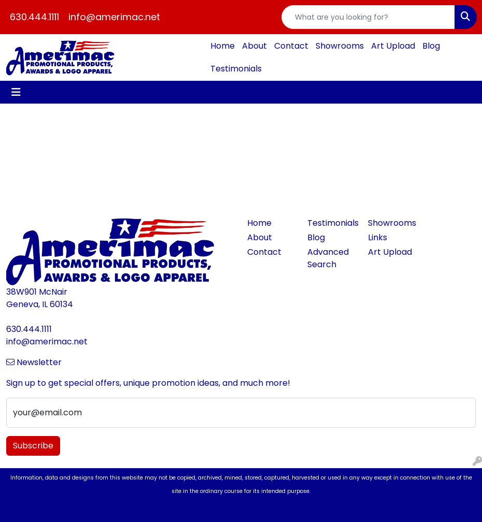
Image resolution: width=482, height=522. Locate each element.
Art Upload (393, 46)
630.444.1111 (34, 16)
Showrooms (340, 46)
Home (222, 46)
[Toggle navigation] (16, 92)
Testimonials (236, 69)
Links (377, 237)
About (254, 46)
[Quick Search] (368, 17)
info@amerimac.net (114, 16)
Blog (431, 46)
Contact (291, 46)
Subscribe (33, 446)
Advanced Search (328, 258)
